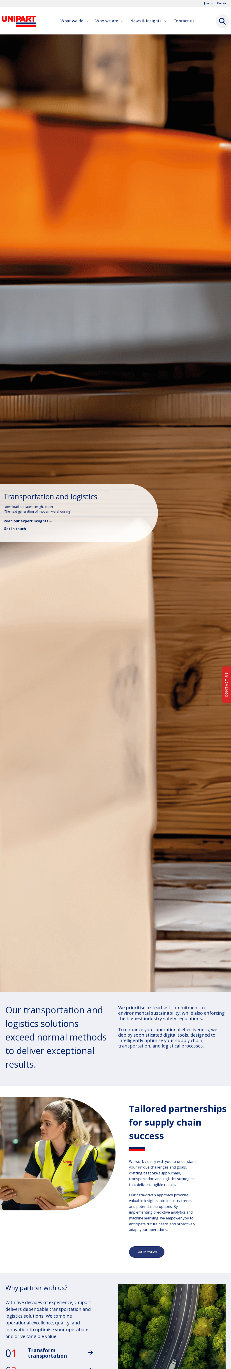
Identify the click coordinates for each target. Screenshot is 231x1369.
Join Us (208, 3)
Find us (221, 3)
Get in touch (15, 528)
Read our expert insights (26, 521)
